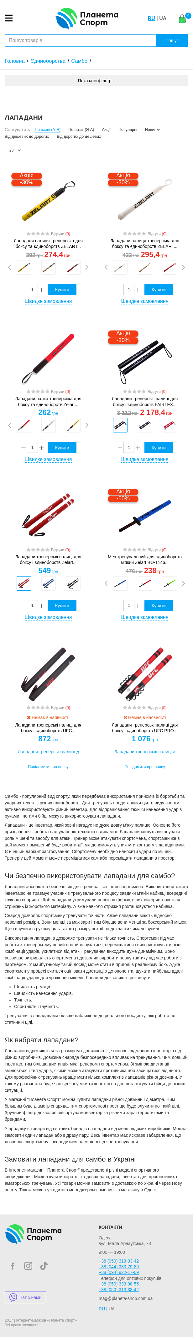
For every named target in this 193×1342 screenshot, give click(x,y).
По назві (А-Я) (47, 129)
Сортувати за (18, 129)
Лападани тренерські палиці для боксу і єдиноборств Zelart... (48, 559)
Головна (15, 61)
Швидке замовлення (48, 301)
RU (151, 18)
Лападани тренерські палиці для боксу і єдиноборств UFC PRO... (145, 727)
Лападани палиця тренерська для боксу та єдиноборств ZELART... (48, 243)
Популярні (127, 129)
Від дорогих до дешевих (79, 136)
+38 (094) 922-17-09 (119, 1272)
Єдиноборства (47, 61)
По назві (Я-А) (81, 129)
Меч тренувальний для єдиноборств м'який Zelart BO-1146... (145, 559)
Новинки (152, 129)
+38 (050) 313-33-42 (119, 1261)
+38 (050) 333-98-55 (119, 1283)
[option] (23, 267)
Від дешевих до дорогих (27, 136)
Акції (106, 129)
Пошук (172, 40)
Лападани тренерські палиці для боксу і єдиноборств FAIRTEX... (145, 401)
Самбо (79, 61)
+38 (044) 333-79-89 (119, 1266)
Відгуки (60, 234)
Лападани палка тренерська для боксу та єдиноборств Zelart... (48, 401)
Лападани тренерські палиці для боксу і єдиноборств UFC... (48, 727)
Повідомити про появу (48, 767)
